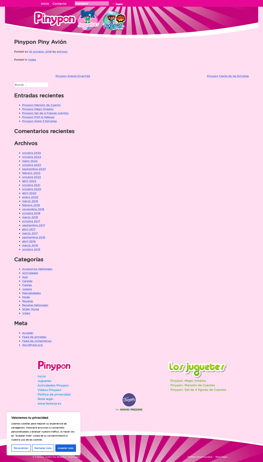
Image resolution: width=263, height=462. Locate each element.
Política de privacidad (54, 394)
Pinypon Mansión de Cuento (41, 105)
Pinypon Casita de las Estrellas (228, 76)
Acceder (28, 333)
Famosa (129, 406)
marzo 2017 (30, 233)
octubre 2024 (31, 157)
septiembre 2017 (33, 225)
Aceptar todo (65, 448)
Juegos (27, 289)
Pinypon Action (113, 19)
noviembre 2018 (33, 209)
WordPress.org (32, 345)
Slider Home (30, 309)
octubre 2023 (31, 165)
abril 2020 (29, 193)
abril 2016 (29, 241)
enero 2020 (30, 197)
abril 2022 (29, 181)
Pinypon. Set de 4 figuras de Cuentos (198, 390)
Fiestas (27, 285)
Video (32, 59)
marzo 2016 (30, 245)
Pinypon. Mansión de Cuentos (192, 385)
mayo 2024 (30, 161)
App (25, 277)
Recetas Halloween (35, 305)
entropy (62, 51)
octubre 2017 (31, 221)
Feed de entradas (34, 337)
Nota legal (45, 399)
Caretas (27, 281)
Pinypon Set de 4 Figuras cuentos (45, 113)
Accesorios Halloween (37, 269)
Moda (26, 297)
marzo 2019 (30, 201)
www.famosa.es (49, 403)
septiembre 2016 (33, 237)
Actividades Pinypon (53, 385)
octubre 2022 (31, 177)
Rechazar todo (43, 448)
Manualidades (31, 293)
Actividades (30, 273)
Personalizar (21, 448)
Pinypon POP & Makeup (38, 117)
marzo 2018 (30, 217)
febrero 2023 (31, 173)
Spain (119, 4)
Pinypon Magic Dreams (38, 109)
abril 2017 (29, 229)
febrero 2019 (31, 205)
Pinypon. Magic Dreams (188, 381)
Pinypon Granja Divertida (73, 76)
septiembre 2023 (34, 169)
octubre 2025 (31, 153)
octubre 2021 (31, 185)
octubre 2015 (31, 249)
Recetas (27, 301)
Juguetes (87, 19)
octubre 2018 (31, 213)
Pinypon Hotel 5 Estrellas (39, 121)
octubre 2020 (31, 189)
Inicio (45, 4)
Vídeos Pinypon (49, 390)
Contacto (59, 4)
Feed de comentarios (36, 341)
